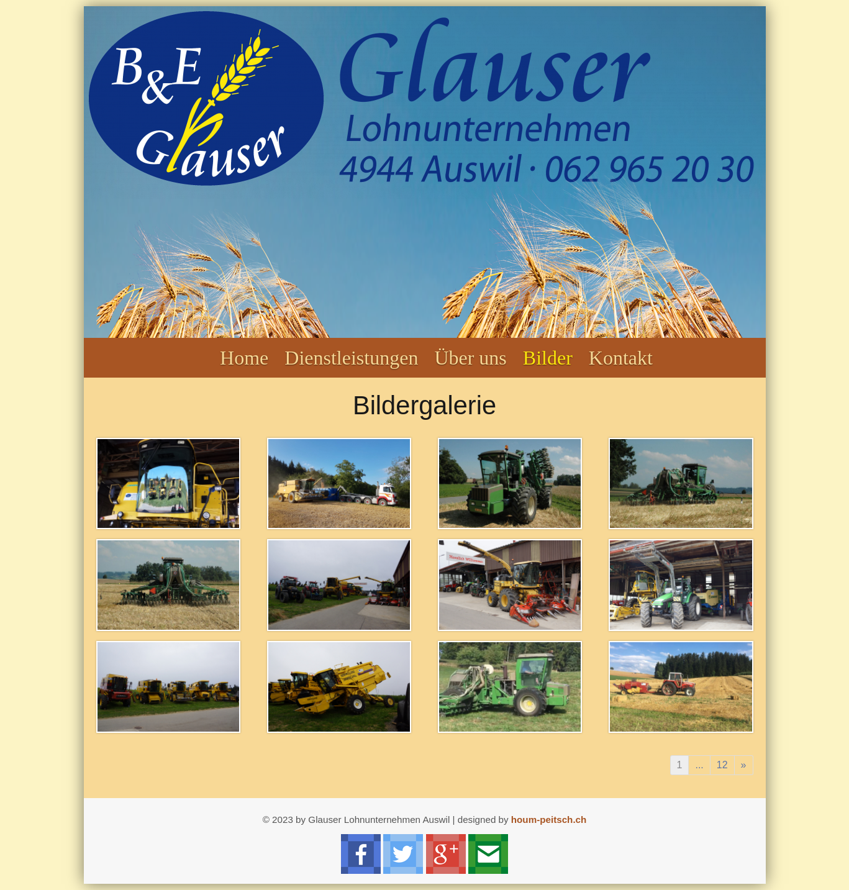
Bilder (548, 358)
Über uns (470, 358)
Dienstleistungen (351, 358)
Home (244, 358)
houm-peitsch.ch (549, 819)
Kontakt (621, 358)
